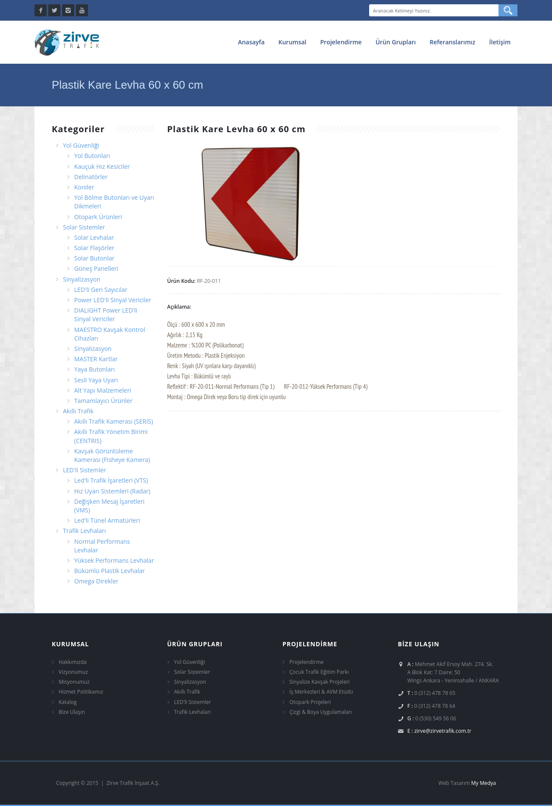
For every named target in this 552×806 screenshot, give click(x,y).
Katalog (68, 702)
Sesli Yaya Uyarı (96, 380)
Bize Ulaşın (72, 712)
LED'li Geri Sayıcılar (100, 289)
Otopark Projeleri (310, 702)
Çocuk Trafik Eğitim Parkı (319, 672)
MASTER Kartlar (96, 359)
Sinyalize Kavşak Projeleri (319, 681)
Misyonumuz (74, 681)
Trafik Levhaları (84, 531)
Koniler (84, 187)
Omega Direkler (96, 581)
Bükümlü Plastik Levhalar (109, 571)
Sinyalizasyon (81, 279)
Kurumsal (293, 42)
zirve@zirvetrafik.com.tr (442, 731)
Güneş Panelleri (96, 268)
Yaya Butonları (94, 369)
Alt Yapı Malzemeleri (102, 390)
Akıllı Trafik (78, 411)
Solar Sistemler (84, 227)
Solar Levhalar (94, 237)
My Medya (483, 783)
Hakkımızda (73, 662)
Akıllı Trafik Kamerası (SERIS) (113, 421)
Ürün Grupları (396, 42)
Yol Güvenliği (81, 145)
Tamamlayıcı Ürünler (103, 401)
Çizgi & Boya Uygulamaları (320, 712)
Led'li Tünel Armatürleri (107, 520)
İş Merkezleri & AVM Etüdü (321, 691)
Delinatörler (91, 177)
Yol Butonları (92, 156)
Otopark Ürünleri (98, 217)
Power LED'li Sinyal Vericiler (112, 300)
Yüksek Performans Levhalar (114, 560)
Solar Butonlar (94, 258)
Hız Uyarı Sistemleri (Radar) (112, 491)
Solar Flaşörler (94, 248)
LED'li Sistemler (84, 470)
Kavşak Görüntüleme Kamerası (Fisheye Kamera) (112, 455)
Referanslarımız (452, 42)
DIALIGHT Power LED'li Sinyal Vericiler (105, 314)
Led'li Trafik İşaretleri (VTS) (111, 480)
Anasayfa (251, 42)
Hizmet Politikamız (81, 691)
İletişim (500, 42)
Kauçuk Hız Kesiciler (102, 166)
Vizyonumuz (73, 672)
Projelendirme (341, 42)
